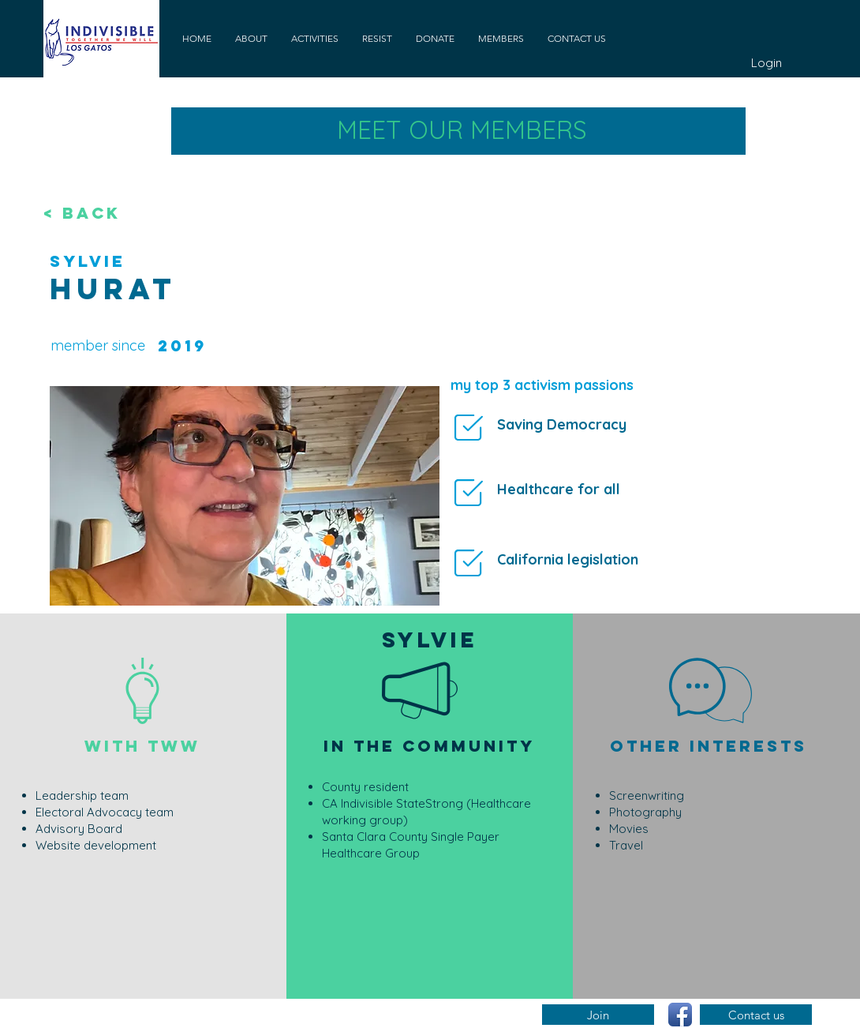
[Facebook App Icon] (680, 1014)
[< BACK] (95, 213)
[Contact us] (756, 1014)
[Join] (598, 1014)
